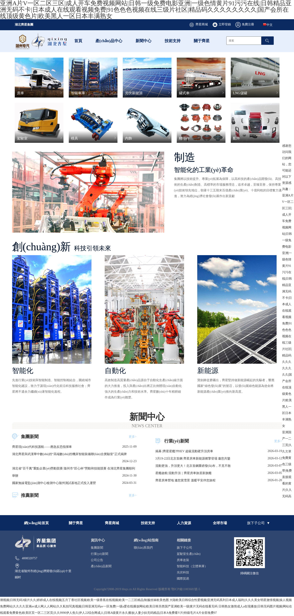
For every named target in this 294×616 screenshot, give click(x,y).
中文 (268, 24)
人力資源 (184, 523)
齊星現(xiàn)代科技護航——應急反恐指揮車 (42, 446)
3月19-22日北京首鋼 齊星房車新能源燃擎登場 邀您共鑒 (193, 458)
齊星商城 (201, 24)
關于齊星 (202, 41)
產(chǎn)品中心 (108, 41)
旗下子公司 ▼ (258, 523)
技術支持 (172, 41)
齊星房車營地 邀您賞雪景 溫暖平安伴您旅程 (185, 480)
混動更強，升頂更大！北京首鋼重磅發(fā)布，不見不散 (193, 465)
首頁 (78, 41)
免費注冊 (248, 24)
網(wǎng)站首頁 (36, 523)
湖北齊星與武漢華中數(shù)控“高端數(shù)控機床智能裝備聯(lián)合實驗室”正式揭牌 (69, 454)
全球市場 (220, 523)
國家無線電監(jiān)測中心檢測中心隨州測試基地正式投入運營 (54, 482)
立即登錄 (225, 24)
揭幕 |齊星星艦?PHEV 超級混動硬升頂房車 (184, 451)
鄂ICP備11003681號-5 (185, 589)
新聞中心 (143, 41)
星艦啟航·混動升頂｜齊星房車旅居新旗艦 (183, 473)
